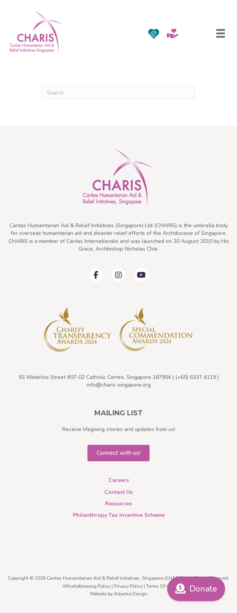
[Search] (118, 92)
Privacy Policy (128, 586)
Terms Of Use (160, 586)
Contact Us (118, 492)
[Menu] (220, 33)
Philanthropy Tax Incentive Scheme (119, 515)
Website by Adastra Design (118, 594)
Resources (118, 503)
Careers (119, 480)
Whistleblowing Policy (86, 586)
